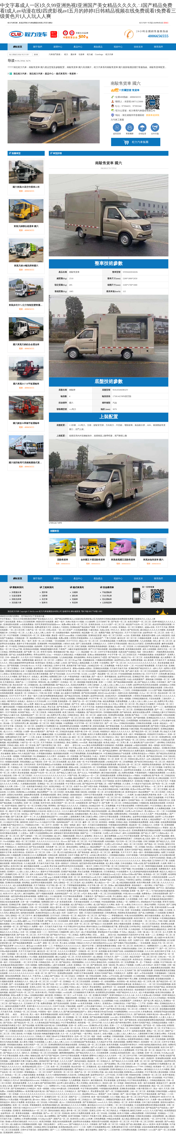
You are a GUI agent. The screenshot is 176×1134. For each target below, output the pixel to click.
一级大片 (88, 866)
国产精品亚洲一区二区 (151, 1028)
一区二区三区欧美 (39, 712)
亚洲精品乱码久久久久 (156, 718)
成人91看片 (49, 1039)
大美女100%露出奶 (58, 1089)
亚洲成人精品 (122, 822)
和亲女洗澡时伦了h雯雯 (97, 657)
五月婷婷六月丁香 (50, 737)
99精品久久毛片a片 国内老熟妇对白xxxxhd (94, 943)
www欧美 (45, 866)
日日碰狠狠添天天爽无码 (84, 992)
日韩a (169, 792)
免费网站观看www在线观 (119, 1047)
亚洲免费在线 (165, 737)
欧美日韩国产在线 (116, 951)
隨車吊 (45, 603)
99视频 (146, 781)
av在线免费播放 (27, 624)
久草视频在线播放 (45, 754)
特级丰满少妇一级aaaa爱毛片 (159, 1014)
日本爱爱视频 (132, 721)
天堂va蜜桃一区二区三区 (54, 781)
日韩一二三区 (20, 786)
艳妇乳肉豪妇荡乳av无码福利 (40, 830)
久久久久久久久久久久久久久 (128, 954)
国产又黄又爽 (17, 817)
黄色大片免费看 (37, 1058)
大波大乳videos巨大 (116, 1086)
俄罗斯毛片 (12, 701)
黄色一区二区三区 (88, 715)
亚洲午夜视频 (40, 1028)
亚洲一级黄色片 (62, 863)
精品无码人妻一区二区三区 (129, 765)
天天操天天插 (62, 748)
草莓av (40, 828)
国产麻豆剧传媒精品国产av (28, 910)
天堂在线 (161, 905)
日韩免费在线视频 (35, 800)
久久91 (48, 1075)
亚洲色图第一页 (65, 701)
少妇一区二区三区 (13, 770)
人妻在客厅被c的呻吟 (22, 839)
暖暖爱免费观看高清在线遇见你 (71, 819)
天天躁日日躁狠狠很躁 (36, 718)
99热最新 (89, 797)
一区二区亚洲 (127, 646)
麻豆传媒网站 (29, 894)
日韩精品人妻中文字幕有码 (163, 712)
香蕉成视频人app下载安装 (14, 751)
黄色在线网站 (17, 704)
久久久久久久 (58, 924)
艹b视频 (3, 1050)
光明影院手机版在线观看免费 (104, 765)
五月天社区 (55, 916)
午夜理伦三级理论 (134, 880)
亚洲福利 (85, 696)
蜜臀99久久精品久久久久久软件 (86, 839)
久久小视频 (5, 899)
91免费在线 (121, 641)
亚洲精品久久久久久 (46, 891)
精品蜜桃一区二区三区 (64, 646)
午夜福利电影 (74, 677)
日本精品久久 (71, 1091)
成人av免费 (29, 704)
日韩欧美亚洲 (90, 1108)
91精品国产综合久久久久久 (34, 990)
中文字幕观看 (13, 635)
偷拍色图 (159, 1122)
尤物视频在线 (89, 660)
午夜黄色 (65, 627)
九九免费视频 (107, 1001)
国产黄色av (146, 786)
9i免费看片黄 (86, 726)
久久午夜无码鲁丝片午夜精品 (56, 797)
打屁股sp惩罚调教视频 (136, 1078)
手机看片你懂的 (55, 992)
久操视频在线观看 (29, 784)
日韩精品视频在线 (140, 699)
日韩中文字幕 (60, 666)
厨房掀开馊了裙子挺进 (76, 666)
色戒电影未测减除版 (104, 707)
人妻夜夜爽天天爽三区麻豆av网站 (83, 817)
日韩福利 (137, 839)
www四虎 (83, 743)
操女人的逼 (8, 1086)
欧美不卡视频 (160, 965)
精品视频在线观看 (117, 649)
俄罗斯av (36, 839)
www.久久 (79, 800)
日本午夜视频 (6, 759)
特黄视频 (125, 891)
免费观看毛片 (128, 781)
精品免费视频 (109, 701)
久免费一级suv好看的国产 (34, 732)
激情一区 (61, 1017)
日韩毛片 (24, 828)
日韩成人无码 (80, 869)
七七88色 (81, 968)
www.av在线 (60, 1039)
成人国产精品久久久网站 (145, 682)
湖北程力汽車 (35, 74)
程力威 (90, 54)
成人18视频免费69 (11, 940)
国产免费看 (62, 1116)
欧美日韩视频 (45, 1122)
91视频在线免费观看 (25, 707)
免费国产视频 (105, 633)
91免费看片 (10, 734)
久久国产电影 (76, 1034)
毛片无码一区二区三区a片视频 (129, 841)
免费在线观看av (22, 957)
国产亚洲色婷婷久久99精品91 (13, 718)
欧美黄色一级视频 (30, 770)
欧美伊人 (104, 855)
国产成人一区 (52, 938)
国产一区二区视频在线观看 (12, 1031)
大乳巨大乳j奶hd (42, 699)
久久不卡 (127, 1031)
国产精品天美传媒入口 (93, 740)
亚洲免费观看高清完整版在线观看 (148, 688)
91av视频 (68, 778)
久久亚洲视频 (132, 899)
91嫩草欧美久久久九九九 (149, 1006)
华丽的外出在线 (81, 688)
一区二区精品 (73, 935)
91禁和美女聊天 (142, 806)
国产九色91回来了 (148, 743)
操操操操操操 (146, 748)
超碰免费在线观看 (32, 795)
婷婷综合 (70, 844)
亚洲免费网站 (126, 1017)
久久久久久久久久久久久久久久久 (142, 663)
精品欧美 (57, 679)
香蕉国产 (102, 1094)
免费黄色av (147, 894)
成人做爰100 (159, 938)
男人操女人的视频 (68, 943)
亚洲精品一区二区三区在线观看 (51, 784)
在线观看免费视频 (158, 940)
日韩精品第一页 (22, 638)
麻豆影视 (49, 995)
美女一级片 (32, 696)
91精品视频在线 (12, 797)
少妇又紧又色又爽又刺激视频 (36, 674)
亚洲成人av (10, 844)
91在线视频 (171, 811)
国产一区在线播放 (17, 984)
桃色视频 (81, 682)
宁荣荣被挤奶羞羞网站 (77, 885)
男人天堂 (66, 888)
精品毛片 (50, 1078)
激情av (14, 754)
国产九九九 (83, 773)
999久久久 (115, 630)
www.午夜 (43, 877)
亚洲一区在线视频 (155, 1078)
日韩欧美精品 (168, 1036)
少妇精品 (113, 1053)
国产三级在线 (116, 938)
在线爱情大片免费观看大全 (47, 726)
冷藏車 (75, 592)
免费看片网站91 (133, 1042)
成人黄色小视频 (113, 863)
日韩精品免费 (82, 699)
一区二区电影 (13, 1094)
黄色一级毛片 (151, 677)
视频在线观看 (69, 836)
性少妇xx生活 (125, 830)
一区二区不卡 (158, 786)
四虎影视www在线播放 (26, 792)
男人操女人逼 (65, 737)
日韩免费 (163, 674)
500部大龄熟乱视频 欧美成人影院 (152, 1045)
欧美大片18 (8, 894)
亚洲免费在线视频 (116, 715)
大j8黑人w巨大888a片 (134, 811)
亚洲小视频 (46, 635)
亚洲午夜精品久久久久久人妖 (122, 995)
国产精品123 (96, 924)
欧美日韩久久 (140, 946)
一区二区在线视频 (158, 1039)
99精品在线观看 (55, 712)
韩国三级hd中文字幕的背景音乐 (60, 1036)
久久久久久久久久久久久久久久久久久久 (64, 1094)
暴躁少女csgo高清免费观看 (46, 704)
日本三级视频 (27, 668)
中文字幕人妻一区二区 (56, 885)
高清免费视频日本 (95, 754)
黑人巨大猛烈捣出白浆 (67, 852)
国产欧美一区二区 (119, 622)
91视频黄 (72, 751)
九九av (3, 756)
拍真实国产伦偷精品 (128, 652)
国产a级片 (130, 671)
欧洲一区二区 (121, 759)
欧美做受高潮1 (66, 902)
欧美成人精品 (52, 1028)
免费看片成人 (43, 896)
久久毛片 (25, 657)
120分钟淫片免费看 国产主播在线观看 (72, 891)
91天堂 (39, 666)
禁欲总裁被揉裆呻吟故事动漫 (22, 663)
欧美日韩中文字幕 (163, 951)
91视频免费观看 (153, 976)
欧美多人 (145, 819)
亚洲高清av (108, 1003)
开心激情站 (118, 896)
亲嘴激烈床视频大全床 (15, 671)
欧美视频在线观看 (134, 649)
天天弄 (78, 957)
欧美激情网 (74, 921)
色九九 (34, 710)
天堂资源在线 (28, 627)
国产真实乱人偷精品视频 (79, 663)
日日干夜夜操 (35, 657)
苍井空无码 (46, 803)
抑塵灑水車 (16, 592)
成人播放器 (98, 957)
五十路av (25, 995)
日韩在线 (74, 863)
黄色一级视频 (125, 699)
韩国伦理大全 (164, 800)
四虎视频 (120, 745)
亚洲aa (111, 885)
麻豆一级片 (60, 622)
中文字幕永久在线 (74, 784)
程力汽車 (142, 23)
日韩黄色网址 (126, 817)
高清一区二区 (87, 918)
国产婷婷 (155, 726)
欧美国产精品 (24, 712)
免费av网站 (66, 624)
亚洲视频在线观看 (49, 795)
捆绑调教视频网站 (67, 1053)
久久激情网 (90, 622)
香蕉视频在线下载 (61, 652)
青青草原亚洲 (73, 729)
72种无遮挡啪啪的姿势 (149, 855)
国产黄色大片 (25, 677)
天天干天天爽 (6, 968)
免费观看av (165, 646)
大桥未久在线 (69, 644)
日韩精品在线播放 (130, 803)
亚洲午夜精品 (67, 808)
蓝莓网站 (89, 836)
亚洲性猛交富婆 (95, 635)
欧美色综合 (129, 990)
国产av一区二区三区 (52, 1113)
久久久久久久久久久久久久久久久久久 (50, 775)
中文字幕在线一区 (168, 962)
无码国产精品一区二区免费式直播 (143, 800)
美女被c (6, 723)
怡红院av (25, 814)
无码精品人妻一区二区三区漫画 (92, 1045)
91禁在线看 (138, 921)
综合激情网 (108, 924)
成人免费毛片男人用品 (164, 701)
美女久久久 (99, 836)
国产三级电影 (27, 836)
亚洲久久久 (58, 1012)
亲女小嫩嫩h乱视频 (45, 734)
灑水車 (73, 54)
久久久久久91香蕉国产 (68, 951)
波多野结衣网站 (27, 808)
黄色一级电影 (154, 745)
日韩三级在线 (17, 1034)
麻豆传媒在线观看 (109, 773)
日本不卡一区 (17, 1017)
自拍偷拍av (164, 685)
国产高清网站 (110, 1064)
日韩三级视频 (81, 646)
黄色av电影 (146, 861)
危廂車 (75, 599)
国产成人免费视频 (146, 913)
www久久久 (103, 1102)
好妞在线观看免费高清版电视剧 (151, 1020)
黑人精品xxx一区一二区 (89, 775)
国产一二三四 (29, 737)
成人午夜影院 (168, 896)
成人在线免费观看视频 (23, 885)
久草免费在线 (24, 778)
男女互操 (52, 707)
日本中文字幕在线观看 (108, 652)
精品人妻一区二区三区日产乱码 (120, 808)
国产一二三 (158, 707)
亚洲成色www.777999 (134, 1067)
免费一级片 (128, 938)
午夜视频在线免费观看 (36, 819)
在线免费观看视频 (152, 657)
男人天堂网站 (83, 1083)
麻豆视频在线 (97, 1080)
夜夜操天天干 (162, 1083)
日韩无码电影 (151, 1113)
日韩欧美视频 (161, 1091)
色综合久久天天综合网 (36, 701)
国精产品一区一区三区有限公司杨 (87, 701)
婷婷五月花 (162, 649)
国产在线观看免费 (152, 863)
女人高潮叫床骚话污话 (21, 679)
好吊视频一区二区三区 (15, 858)
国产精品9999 (88, 784)
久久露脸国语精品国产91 (47, 817)
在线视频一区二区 (96, 792)
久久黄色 (127, 784)
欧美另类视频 (94, 679)
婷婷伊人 (18, 1133)
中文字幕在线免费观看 (144, 808)
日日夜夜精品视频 (108, 641)
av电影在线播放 (29, 1075)
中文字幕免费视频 (78, 754)
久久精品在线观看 (43, 808)
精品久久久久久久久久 (121, 732)
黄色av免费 (93, 894)
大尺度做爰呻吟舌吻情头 (131, 1025)
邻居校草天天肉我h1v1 (103, 721)
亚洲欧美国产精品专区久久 (140, 668)
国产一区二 (160, 710)
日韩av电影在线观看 (9, 951)
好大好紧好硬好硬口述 (115, 792)
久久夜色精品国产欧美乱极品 (147, 646)
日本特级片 (162, 682)
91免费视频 (68, 723)
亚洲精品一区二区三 (63, 995)
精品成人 (164, 723)
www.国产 (153, 1130)
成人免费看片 (167, 657)
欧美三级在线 (69, 712)
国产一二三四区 (122, 957)
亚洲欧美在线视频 (50, 657)
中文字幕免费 (103, 627)
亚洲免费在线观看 (153, 644)
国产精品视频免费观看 (23, 943)
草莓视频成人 (30, 1072)
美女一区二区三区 (49, 814)
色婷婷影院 (76, 633)
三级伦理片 (167, 699)
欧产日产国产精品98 (50, 1056)
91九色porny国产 (45, 1119)
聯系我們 (158, 47)
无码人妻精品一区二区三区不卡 (19, 916)
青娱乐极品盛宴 (96, 743)
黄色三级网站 (72, 743)
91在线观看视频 (81, 630)
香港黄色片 (14, 960)
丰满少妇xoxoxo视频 (132, 894)
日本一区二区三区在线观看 (55, 762)
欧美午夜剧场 (11, 806)
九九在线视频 (146, 641)
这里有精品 (121, 1080)
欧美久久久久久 (54, 811)
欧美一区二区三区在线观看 (84, 671)
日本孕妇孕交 (135, 927)
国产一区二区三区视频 (153, 767)
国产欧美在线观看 (89, 693)
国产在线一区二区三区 (78, 841)
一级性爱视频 (37, 1113)
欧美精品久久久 (22, 981)
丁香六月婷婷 (111, 638)
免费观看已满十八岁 (58, 677)
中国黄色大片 (120, 973)
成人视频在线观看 (75, 874)
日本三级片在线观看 (151, 1102)
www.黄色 (86, 745)
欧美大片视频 (123, 1113)
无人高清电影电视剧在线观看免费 (135, 726)
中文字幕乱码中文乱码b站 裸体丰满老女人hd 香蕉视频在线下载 (88, 828)
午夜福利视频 (69, 679)
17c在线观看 (160, 913)
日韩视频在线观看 (139, 690)
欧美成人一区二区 (47, 767)
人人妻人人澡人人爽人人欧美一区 (40, 633)
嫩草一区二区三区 (91, 822)
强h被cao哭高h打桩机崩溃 (164, 850)
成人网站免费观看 (116, 811)
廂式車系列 (61, 74)
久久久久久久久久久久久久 (48, 841)
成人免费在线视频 (126, 773)
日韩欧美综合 (74, 715)
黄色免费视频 (81, 1001)
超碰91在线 (102, 715)
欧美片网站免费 (144, 883)
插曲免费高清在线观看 (160, 968)
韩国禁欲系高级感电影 (98, 646)
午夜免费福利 (94, 773)
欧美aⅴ (166, 990)
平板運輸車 (107, 592)
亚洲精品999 (72, 910)
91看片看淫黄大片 (144, 1089)
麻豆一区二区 (78, 737)
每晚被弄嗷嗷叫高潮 (49, 649)
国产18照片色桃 (91, 786)
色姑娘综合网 (9, 910)
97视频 (74, 888)
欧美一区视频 (24, 710)
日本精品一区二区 (17, 633)
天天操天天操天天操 (119, 668)
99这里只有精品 (113, 869)
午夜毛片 (119, 666)
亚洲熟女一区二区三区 (15, 729)
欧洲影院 (142, 1036)
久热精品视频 (81, 635)
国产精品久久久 (16, 1003)
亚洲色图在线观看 (11, 624)
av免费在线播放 (69, 770)
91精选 (122, 1124)
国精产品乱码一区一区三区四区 (36, 905)
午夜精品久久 (11, 847)
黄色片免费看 (150, 905)
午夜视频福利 (161, 973)
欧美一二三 (68, 869)
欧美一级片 (128, 734)
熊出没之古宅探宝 (136, 644)
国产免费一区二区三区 (112, 803)
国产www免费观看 (69, 710)
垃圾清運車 (16, 596)
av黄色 (80, 781)
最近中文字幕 (15, 811)
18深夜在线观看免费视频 (124, 1116)
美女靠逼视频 (164, 663)
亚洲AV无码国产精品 (134, 850)
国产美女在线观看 (37, 847)
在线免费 (121, 987)
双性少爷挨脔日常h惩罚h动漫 (140, 707)
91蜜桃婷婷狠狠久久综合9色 (34, 811)
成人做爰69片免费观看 (71, 693)
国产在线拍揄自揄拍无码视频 (24, 891)
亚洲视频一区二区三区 (148, 737)
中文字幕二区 (28, 789)
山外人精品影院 (163, 635)
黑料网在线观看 (16, 652)
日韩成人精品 (13, 745)
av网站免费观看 (137, 1113)
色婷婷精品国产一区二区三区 (33, 715)
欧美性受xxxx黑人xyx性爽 (81, 1119)
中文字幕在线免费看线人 (138, 1080)
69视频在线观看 (7, 690)
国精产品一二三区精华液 (26, 682)
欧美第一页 (5, 767)
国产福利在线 (126, 712)
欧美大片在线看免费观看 (46, 940)
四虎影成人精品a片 (8, 888)
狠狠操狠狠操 (101, 655)
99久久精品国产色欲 (27, 754)
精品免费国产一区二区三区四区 (87, 778)
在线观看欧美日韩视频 (134, 951)
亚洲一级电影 (13, 808)
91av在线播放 (9, 841)
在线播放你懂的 (63, 633)
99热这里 (108, 740)
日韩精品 (148, 1067)
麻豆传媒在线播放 (153, 916)
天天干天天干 (152, 674)
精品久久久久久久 (75, 1108)
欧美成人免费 (6, 1009)
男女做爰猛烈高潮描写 (150, 729)
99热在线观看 (169, 715)
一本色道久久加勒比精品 (63, 655)
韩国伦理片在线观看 (45, 622)
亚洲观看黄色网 (125, 696)
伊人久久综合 (38, 1116)
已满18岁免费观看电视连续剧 (51, 696)
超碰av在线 (150, 627)
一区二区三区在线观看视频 (110, 894)
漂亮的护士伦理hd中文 (62, 668)
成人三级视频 (138, 1053)
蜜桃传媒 (149, 679)
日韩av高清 (51, 630)
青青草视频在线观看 (154, 866)
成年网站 (161, 743)
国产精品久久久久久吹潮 (55, 874)
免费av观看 (63, 638)
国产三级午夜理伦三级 (47, 745)
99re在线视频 (137, 869)
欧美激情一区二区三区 (54, 778)
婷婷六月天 (165, 638)
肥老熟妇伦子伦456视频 (151, 902)
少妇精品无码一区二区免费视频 (101, 666)
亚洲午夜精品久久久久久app (122, 1069)
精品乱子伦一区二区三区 (132, 657)
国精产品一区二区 (62, 1119)
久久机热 (113, 627)
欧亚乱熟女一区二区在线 (113, 888)
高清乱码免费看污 (79, 685)
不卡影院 (13, 646)
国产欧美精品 (63, 707)
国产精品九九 (147, 836)
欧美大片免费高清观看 (98, 734)
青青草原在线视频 (52, 828)
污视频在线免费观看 (104, 660)
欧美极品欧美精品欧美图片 (162, 899)
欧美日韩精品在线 (111, 789)
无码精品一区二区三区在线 (90, 998)
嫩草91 (124, 800)
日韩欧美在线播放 (127, 723)
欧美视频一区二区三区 (26, 734)
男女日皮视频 (84, 872)
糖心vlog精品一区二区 (65, 957)
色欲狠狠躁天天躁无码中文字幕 (58, 671)
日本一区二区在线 (91, 732)
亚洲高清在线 (95, 624)
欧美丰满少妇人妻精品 (89, 880)
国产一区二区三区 (119, 663)
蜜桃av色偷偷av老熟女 (82, 668)
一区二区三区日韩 (17, 630)
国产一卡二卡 (30, 817)
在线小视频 (155, 822)
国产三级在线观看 (8, 622)
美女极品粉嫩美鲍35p (96, 869)
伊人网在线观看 (116, 734)
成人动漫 (109, 1072)
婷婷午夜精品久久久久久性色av (53, 751)
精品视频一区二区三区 (40, 723)
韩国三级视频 (56, 723)
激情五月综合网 (26, 1028)
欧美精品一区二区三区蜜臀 (155, 874)
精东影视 (136, 786)
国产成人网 (149, 1001)
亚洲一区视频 (54, 693)
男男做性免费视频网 (88, 910)
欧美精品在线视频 (31, 649)
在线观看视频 (62, 767)
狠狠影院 (99, 718)
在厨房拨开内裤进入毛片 (37, 786)
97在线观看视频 (125, 674)
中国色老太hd (30, 869)
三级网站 (17, 1119)
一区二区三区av (150, 921)
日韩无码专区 (30, 765)
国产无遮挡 (35, 814)
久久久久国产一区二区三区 (113, 624)
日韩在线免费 (74, 1089)
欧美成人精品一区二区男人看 (116, 743)
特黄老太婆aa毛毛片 (137, 759)
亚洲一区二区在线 (153, 1053)
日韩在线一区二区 (69, 916)
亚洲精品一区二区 (106, 759)
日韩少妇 (162, 957)
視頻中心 (118, 47)
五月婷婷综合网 (27, 940)
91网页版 (18, 732)
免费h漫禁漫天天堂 (43, 627)
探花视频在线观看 (163, 979)
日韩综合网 (53, 855)
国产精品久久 (6, 748)
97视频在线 (124, 1111)
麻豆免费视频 (111, 836)
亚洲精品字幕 (138, 677)
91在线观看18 (123, 872)
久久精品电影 (92, 907)
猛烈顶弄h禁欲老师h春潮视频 (92, 863)
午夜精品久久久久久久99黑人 (49, 869)
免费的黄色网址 (31, 759)
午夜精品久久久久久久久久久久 (67, 946)
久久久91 (28, 899)
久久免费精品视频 (163, 808)
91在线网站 (105, 663)
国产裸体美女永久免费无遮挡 (132, 751)
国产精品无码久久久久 (86, 1053)
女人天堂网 (18, 759)
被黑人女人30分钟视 (93, 781)
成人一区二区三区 (154, 932)
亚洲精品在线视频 (101, 668)
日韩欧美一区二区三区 (88, 951)
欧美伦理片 (87, 957)
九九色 (84, 674)
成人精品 (125, 1119)
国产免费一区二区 (32, 652)
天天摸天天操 (6, 1119)
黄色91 (124, 630)
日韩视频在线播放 (166, 677)
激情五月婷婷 (15, 970)
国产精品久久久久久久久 (68, 806)
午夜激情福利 (141, 773)
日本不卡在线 (102, 704)
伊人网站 (76, 1050)
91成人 (96, 756)
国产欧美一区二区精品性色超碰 (60, 732)
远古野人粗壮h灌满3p (129, 748)
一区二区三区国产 (65, 630)
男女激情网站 (96, 987)
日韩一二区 (51, 852)
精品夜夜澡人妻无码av (68, 954)
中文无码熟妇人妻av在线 (161, 806)
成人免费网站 (92, 819)
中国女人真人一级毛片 (79, 987)
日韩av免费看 (15, 641)
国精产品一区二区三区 (83, 1064)
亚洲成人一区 (114, 646)
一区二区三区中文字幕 (128, 1056)
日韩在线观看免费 (161, 894)
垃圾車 (81, 54)
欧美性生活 (23, 847)
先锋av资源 (70, 622)
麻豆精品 (123, 940)
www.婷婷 (63, 817)
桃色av (44, 1100)
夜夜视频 (78, 808)
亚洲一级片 (120, 1078)
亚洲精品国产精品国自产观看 (83, 627)
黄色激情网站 (80, 657)
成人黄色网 (149, 660)
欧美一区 (120, 905)
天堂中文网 (48, 646)
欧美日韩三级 (17, 866)
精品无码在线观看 (99, 811)
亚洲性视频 (136, 635)
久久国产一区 (56, 981)
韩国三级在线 (81, 792)
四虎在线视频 (119, 1042)
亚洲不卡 (70, 1001)
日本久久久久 (137, 905)
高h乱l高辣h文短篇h (14, 869)
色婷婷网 (38, 646)
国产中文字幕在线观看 (98, 649)
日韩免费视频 (62, 1025)
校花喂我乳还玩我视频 (70, 726)
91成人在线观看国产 (136, 679)
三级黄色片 (89, 896)
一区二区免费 (15, 721)
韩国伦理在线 (17, 863)
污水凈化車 (107, 596)
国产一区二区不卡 (167, 949)
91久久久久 (33, 1122)
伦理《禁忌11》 (77, 797)
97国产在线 (73, 775)
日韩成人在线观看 (67, 1047)
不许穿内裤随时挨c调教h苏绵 (145, 1017)
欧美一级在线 (109, 965)
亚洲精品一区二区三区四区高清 (146, 924)
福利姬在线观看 (117, 850)
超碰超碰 (129, 745)
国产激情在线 (15, 627)
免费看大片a (134, 902)
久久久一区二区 (137, 866)
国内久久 (36, 679)
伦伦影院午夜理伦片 (136, 828)
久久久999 (149, 951)
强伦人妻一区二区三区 (163, 641)
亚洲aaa (91, 655)
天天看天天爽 (122, 1075)
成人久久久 (8, 732)
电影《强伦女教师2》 (146, 652)
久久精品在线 (6, 775)
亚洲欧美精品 (161, 847)
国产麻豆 (70, 800)
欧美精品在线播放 (23, 690)
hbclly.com (34, 611)
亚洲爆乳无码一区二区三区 (17, 874)
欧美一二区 (129, 666)
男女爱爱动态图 (98, 1091)
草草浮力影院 (47, 652)
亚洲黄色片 (113, 940)
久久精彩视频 (139, 976)
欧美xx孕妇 (25, 1056)
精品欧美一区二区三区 (120, 1122)
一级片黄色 (30, 729)
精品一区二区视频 (132, 896)
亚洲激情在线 (132, 737)
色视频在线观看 (12, 762)
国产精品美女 (65, 962)
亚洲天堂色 (156, 896)
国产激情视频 (107, 1014)
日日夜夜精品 (59, 743)
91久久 (153, 781)
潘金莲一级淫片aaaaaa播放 (63, 635)
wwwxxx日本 (88, 940)
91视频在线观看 (145, 638)
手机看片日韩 (81, 960)
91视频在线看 (81, 655)
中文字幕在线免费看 (126, 806)
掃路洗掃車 (16, 599)
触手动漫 (38, 789)
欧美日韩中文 (140, 918)
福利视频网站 (6, 1105)
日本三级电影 (65, 704)
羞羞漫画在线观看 (158, 803)
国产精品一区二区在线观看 (55, 789)
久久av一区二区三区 (148, 693)
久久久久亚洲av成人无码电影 (148, 995)
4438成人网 (94, 855)
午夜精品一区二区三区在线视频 (24, 767)
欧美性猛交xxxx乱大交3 (111, 874)
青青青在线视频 (23, 1113)
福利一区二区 (157, 839)
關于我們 (37, 47)
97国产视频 (126, 869)
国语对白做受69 (168, 1102)
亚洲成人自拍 (131, 1036)
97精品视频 (71, 1006)
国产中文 (76, 704)
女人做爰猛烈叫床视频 (34, 1039)
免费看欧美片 (165, 869)
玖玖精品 (143, 797)
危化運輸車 (107, 599)
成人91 (29, 968)
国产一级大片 (98, 677)
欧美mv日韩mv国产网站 (140, 789)
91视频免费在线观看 (35, 671)
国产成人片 (146, 833)
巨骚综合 (84, 806)
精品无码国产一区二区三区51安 (71, 718)
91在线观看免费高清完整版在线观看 (76, 721)
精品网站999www (37, 638)
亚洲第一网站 (15, 660)
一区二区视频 (139, 847)
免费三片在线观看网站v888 (41, 833)
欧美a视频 (70, 792)
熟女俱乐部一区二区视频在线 (25, 685)
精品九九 (163, 872)
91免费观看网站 (121, 1012)
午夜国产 (63, 649)
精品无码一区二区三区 (88, 916)
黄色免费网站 (99, 984)
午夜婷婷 (84, 1056)
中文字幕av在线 (76, 748)
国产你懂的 (23, 929)
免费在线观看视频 (101, 850)
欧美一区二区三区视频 (43, 641)
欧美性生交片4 (153, 740)
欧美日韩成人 (167, 745)
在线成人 (56, 627)
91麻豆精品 (94, 630)
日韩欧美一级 (82, 976)
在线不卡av (78, 786)
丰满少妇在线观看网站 (134, 916)
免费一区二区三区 (142, 1061)
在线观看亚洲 (82, 803)
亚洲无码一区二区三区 (36, 852)
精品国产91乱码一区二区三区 (139, 624)
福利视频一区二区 (11, 927)
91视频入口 (60, 1001)
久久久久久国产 (147, 814)
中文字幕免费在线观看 (95, 762)
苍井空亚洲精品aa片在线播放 (49, 765)
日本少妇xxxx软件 (92, 1014)
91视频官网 (121, 828)
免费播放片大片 (143, 1100)
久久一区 (105, 679)
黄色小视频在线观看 (137, 778)
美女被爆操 (5, 754)
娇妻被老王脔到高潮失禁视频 (30, 781)
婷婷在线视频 (99, 726)
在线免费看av (110, 981)
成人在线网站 (88, 883)
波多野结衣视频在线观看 (143, 817)
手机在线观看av (162, 814)
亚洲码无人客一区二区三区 (43, 1020)
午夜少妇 (43, 693)
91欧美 (81, 907)
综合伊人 (98, 1034)
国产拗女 (111, 710)
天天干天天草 (26, 960)
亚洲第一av (75, 1003)
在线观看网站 (29, 699)
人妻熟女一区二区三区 (48, 740)
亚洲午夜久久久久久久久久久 (39, 1006)
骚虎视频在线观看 (61, 754)
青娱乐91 (86, 1080)
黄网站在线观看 (118, 899)
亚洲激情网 (42, 644)
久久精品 (56, 808)
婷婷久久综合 (81, 679)
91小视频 (80, 622)
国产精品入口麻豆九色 (10, 715)
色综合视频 (118, 1072)
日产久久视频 (88, 990)
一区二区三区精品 (106, 1078)
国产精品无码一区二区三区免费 (145, 732)
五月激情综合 (9, 682)
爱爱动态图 (123, 927)
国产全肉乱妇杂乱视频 (51, 839)
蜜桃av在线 (74, 767)
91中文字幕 (122, 907)
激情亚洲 (24, 822)
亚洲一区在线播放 (133, 910)
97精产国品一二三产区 (164, 885)
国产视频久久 (95, 830)
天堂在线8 (36, 1034)
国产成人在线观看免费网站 (21, 655)
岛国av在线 (105, 630)
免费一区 (4, 646)
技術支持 (138, 47)
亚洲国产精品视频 (83, 844)
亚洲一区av (97, 789)
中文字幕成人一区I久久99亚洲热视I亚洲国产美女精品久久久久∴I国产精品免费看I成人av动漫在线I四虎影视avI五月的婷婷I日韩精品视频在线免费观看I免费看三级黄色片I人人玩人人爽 (88, 11)
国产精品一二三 (135, 767)
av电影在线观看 (141, 745)
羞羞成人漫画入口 (67, 938)
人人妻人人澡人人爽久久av (50, 759)
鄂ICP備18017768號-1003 (91, 611)
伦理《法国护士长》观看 (72, 913)
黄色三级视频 (106, 839)
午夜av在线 (138, 863)
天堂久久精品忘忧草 (123, 960)
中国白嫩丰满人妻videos (29, 1100)
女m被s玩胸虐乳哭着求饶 (146, 795)
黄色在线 (70, 960)
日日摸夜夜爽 (29, 622)
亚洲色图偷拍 (132, 1006)
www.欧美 (170, 773)
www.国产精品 (17, 899)
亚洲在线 (54, 699)
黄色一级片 (138, 852)
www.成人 (114, 1017)
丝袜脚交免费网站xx (107, 907)
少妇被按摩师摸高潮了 (123, 839)
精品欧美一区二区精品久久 (26, 693)
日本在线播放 (127, 863)
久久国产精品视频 (162, 836)
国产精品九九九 (63, 685)
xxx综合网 (67, 992)
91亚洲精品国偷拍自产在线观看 (117, 754)
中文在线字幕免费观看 (145, 666)
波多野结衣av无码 (122, 660)
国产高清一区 (149, 1025)
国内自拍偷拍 (81, 1061)
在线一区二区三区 (126, 946)
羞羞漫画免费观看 (34, 858)
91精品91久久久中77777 (31, 1108)
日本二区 (142, 949)
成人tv (62, 1102)
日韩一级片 (20, 1064)
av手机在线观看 (147, 973)
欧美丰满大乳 (41, 992)
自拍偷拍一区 (64, 756)
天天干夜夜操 (47, 743)
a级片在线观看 (59, 965)
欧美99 (118, 781)
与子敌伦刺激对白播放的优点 (154, 929)
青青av (19, 622)
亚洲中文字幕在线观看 (109, 756)
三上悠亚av (4, 674)
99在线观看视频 (55, 644)
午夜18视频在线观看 (39, 880)
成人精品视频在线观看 (126, 883)
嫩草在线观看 (168, 644)
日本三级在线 (169, 756)
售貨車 (72, 74)
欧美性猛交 (40, 663)
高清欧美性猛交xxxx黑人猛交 (48, 913)
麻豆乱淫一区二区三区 (127, 638)
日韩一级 (141, 932)
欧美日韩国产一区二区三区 (140, 622)
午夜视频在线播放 (146, 655)
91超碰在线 (37, 690)
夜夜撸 (128, 715)
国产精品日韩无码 (94, 712)
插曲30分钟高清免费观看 (49, 710)
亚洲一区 (73, 1025)
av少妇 (127, 635)
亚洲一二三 (115, 1025)
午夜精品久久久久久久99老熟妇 (153, 998)
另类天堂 (154, 954)
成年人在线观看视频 (89, 759)
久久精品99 (29, 1031)
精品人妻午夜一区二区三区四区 (64, 907)
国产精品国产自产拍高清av (157, 1108)
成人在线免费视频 (88, 921)
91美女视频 (14, 1100)
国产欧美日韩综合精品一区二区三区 (150, 762)
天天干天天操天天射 (133, 633)
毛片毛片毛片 (163, 781)
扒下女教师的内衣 (111, 998)
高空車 (45, 599)
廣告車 (75, 596)
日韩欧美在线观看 (23, 844)
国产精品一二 (121, 795)
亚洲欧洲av (95, 1009)
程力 (66, 54)
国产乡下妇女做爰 (58, 674)
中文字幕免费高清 (69, 1023)
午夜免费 (123, 767)
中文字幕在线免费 (38, 688)
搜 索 (36, 54)
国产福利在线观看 (152, 1047)
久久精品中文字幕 (11, 822)
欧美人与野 (89, 748)
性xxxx (32, 666)
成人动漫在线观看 (106, 1067)
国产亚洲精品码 (90, 1102)
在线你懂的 (110, 841)
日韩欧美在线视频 (144, 723)
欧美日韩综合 (19, 852)
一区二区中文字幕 (30, 962)
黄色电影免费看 (20, 1083)
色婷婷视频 (133, 693)
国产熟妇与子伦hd (58, 935)
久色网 (129, 685)
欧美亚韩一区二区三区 (96, 710)
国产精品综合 (118, 633)
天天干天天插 (43, 935)
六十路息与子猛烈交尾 (100, 690)
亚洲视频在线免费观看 (144, 710)
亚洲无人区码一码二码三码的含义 (99, 737)
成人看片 (81, 710)
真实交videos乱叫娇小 (56, 688)
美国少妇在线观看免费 (10, 902)
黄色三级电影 (63, 795)
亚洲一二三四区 (106, 682)
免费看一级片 (38, 927)
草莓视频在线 (140, 734)
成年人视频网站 (83, 1047)
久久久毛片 (73, 929)
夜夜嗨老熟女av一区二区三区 (34, 1111)
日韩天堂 (157, 696)
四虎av (164, 759)
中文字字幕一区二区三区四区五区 (122, 655)
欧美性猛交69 (132, 792)
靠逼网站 (108, 718)
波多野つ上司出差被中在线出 (90, 1006)
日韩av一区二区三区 (124, 710)
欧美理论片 (52, 718)
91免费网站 (59, 998)
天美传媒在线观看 (82, 902)
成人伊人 (58, 836)
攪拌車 (45, 592)
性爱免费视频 (122, 701)
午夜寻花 (37, 976)
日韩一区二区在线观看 (39, 907)
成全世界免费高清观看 (162, 624)
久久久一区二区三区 (68, 979)
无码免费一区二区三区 (56, 847)
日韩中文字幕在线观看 (117, 644)
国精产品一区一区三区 (11, 814)
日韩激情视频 (118, 1036)
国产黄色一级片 (117, 1020)
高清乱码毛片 (111, 696)
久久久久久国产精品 (65, 1020)
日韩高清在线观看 (160, 877)
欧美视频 (103, 951)
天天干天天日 (72, 641)
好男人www (24, 880)
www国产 (92, 674)
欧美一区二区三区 (80, 624)
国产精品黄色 (86, 756)
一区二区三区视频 (160, 789)
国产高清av (8, 1023)
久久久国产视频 (155, 690)
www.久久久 (20, 946)
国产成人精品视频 (134, 1124)
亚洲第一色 (58, 825)
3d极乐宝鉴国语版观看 (78, 649)
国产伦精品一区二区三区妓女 (31, 918)
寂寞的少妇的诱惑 (15, 795)
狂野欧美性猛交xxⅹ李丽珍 (144, 754)
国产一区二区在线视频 (60, 905)
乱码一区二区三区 (83, 1036)
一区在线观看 (59, 641)
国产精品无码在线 (73, 696)
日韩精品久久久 (100, 644)
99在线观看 (109, 795)
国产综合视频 (29, 1025)
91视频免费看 (133, 641)
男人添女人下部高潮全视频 (101, 814)
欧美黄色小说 (139, 674)
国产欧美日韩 (169, 765)
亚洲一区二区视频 (32, 803)
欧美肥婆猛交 (170, 1111)
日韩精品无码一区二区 (30, 635)
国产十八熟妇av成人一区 (163, 833)
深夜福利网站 (43, 1130)
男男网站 (52, 806)
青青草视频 (113, 767)
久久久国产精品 (157, 1111)
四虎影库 (150, 1058)
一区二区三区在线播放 (43, 836)
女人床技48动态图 (118, 679)
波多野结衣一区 (110, 987)
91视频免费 (16, 855)
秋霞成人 (157, 748)
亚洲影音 (17, 1111)
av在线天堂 (104, 1020)
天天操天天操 (162, 666)
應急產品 (98, 47)
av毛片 (84, 894)
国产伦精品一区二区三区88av (133, 740)
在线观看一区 (37, 797)
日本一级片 (144, 899)
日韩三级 (156, 883)
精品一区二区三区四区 (113, 635)
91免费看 (99, 954)
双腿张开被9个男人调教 (127, 979)
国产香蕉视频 (13, 666)
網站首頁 (17, 578)
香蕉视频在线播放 (152, 852)
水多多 (156, 638)
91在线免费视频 (126, 847)
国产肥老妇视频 (113, 726)
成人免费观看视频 (47, 685)
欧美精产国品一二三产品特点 (112, 880)
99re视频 (103, 891)
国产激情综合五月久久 (123, 1014)
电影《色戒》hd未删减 (78, 899)
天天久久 (81, 751)
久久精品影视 (56, 896)
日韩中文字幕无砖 (29, 1130)
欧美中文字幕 (97, 1028)
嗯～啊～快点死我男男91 (54, 800)
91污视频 (28, 1034)
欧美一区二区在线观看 (61, 1067)
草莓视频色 (104, 786)
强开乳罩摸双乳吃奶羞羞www (48, 624)
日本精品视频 (52, 638)
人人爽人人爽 (166, 946)
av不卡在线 (78, 995)
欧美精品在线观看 (23, 1020)
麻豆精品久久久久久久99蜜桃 (153, 630)
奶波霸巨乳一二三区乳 (121, 690)
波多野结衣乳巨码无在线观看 (146, 685)
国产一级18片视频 (128, 1094)
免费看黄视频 (28, 660)
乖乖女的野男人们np (42, 655)
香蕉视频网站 (114, 891)
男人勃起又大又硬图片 (146, 704)
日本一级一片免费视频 (30, 902)
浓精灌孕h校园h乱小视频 (153, 910)
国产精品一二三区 (140, 715)
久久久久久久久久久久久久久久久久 (125, 861)
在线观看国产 (161, 655)
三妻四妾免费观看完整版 (106, 946)
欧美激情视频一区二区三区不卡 (76, 765)
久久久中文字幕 (73, 674)
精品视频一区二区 (90, 633)
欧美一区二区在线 (28, 745)
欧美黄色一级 (123, 981)
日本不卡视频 (74, 855)
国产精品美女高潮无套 (166, 754)
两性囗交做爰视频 (156, 797)
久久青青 (95, 663)
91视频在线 (144, 803)
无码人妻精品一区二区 (118, 1102)
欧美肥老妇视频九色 (51, 1105)
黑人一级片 (27, 641)
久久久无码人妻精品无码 (96, 962)
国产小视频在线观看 (45, 894)
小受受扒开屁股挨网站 (79, 638)
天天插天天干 (161, 660)
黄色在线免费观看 (71, 759)
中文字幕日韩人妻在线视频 (157, 1072)
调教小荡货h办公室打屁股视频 (46, 968)
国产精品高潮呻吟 (111, 751)
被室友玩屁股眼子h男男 (60, 970)
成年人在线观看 (37, 874)
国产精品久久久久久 (12, 1053)
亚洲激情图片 (98, 844)
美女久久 (80, 836)
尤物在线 (4, 905)
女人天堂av (113, 704)
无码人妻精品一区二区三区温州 (67, 883)
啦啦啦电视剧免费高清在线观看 (68, 861)
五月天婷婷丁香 (103, 622)
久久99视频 (66, 839)
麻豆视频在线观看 (32, 866)
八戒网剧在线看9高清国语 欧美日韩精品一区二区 (93, 858)
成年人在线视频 (150, 649)
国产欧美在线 (133, 630)
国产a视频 (11, 688)
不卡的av (45, 850)
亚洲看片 (11, 872)
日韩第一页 (159, 825)
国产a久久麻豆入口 (99, 1047)
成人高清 (72, 762)
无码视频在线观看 (82, 690)
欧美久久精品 (41, 707)
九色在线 (33, 828)
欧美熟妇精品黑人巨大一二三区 (28, 1047)
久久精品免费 (30, 863)
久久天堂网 (52, 701)
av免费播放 (47, 690)
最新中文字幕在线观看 (27, 644)
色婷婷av (139, 1069)
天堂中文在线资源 (157, 858)
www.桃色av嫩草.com (22, 921)
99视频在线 (90, 968)
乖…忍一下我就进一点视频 (148, 962)
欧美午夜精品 (11, 778)
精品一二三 (75, 652)
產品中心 (78, 47)
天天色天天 (109, 957)
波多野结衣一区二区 (42, 668)
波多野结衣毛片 (166, 671)
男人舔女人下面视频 (125, 965)
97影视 (162, 1056)
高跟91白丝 (123, 693)
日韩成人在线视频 (67, 699)
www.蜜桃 (64, 987)
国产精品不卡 (95, 803)
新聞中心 (57, 47)
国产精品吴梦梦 (7, 946)
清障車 (45, 596)
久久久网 (147, 770)
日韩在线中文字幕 (26, 888)
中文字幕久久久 (169, 1028)
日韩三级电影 (94, 685)
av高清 (64, 663)
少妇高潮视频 (19, 740)
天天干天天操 (162, 627)
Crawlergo (99, 54)
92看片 (14, 773)
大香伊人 (98, 1003)
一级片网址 (148, 885)
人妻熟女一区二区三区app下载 (68, 660)
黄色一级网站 (158, 770)
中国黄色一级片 (45, 1012)
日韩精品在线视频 (26, 646)
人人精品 (116, 740)
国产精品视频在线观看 (123, 682)
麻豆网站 (44, 677)
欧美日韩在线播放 (163, 992)
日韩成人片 (91, 970)
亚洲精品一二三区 (166, 1113)
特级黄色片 (105, 732)
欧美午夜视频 (135, 1102)
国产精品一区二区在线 (154, 844)
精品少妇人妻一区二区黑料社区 (137, 877)
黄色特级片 (137, 885)
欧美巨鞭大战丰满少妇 (45, 1025)
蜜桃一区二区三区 (87, 929)
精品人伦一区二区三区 (89, 641)
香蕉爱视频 (5, 679)
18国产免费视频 (115, 784)
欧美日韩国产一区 (94, 751)
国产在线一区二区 (54, 984)
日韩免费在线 (111, 913)
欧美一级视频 (13, 756)
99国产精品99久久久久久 (121, 786)
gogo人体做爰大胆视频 (58, 877)
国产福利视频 (140, 718)
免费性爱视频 (137, 660)
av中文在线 (114, 976)
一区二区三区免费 (92, 874)
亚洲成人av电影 (53, 663)
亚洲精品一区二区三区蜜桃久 (131, 627)
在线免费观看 (64, 918)
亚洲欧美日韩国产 (101, 995)
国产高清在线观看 (11, 880)
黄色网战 (115, 748)
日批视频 (75, 756)
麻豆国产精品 (119, 721)
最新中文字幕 (6, 852)
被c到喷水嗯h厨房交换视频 (97, 938)
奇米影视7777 (31, 740)
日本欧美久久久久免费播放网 (34, 855)
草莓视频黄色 (36, 1105)
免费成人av (84, 847)
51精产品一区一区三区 (36, 630)
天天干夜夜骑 (11, 712)
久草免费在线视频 (29, 1119)
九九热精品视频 (66, 657)
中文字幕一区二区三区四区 (143, 1122)
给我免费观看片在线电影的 (103, 745)
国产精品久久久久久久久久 (86, 1069)
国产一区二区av (112, 723)
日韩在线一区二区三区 (25, 726)
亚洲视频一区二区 (130, 797)
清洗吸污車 (16, 603)
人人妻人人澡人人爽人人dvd (113, 685)
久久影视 (168, 910)
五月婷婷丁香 (130, 970)
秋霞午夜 (79, 732)
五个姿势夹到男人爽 (20, 723)
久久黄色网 (135, 743)
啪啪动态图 (71, 781)
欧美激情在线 (145, 721)
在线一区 (90, 718)
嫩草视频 (116, 852)
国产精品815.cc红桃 (103, 896)
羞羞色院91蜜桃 (149, 635)
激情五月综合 (101, 940)
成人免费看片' (53, 682)
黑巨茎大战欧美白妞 (16, 819)
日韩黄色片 (138, 1001)
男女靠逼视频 (110, 1080)
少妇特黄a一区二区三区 (57, 990)
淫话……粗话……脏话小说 (69, 745)
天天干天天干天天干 (18, 696)
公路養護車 (107, 603)
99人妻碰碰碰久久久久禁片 (45, 756)
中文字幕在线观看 (132, 836)
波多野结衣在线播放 (133, 770)
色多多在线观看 (134, 819)
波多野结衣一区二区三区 (154, 633)
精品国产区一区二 (90, 1078)
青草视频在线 (111, 677)
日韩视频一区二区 (162, 679)
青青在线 (42, 682)
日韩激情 (94, 1124)
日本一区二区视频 (28, 932)
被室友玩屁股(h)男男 (142, 712)
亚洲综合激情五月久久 (42, 1050)
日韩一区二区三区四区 (123, 718)
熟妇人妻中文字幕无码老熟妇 (114, 778)
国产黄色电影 (84, 852)
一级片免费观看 (58, 844)
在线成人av (106, 918)
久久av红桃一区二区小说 (114, 1006)
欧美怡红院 (171, 987)
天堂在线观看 (155, 699)
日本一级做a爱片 (12, 657)
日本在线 (24, 666)
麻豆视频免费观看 (123, 885)
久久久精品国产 (97, 638)
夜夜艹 (103, 1009)
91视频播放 (5, 704)
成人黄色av (167, 916)
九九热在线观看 (151, 869)
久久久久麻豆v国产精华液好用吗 (76, 811)
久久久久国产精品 (84, 850)
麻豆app (30, 946)
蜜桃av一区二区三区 (155, 1031)
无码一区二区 (83, 770)
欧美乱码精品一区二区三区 (70, 740)
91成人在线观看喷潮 (70, 1086)
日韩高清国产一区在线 (43, 960)
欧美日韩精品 (63, 940)
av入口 (120, 836)
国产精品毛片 (114, 657)
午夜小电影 (163, 921)
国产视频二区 (101, 784)
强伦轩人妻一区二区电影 (137, 1064)
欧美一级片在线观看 (147, 1083)
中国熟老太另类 (126, 688)
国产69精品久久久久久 (58, 1100)
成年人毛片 (158, 668)
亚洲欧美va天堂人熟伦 (99, 1025)
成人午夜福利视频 (89, 932)
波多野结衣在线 (125, 677)
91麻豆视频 (86, 677)
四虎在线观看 (110, 1028)
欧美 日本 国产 (56, 850)
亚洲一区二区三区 (127, 704)
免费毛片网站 (86, 935)
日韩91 (96, 866)
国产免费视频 (131, 888)
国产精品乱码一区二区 (24, 1023)
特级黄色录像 (92, 682)
